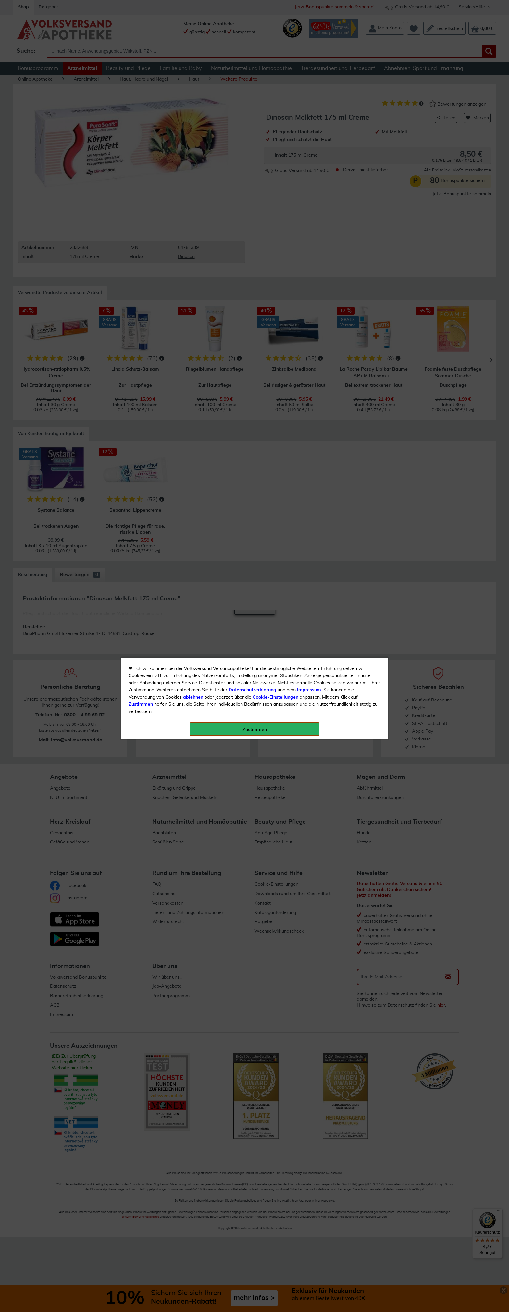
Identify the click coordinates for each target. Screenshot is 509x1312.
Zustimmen (141, 160)
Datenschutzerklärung (252, 146)
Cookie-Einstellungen (275, 153)
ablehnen (193, 153)
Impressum (309, 146)
